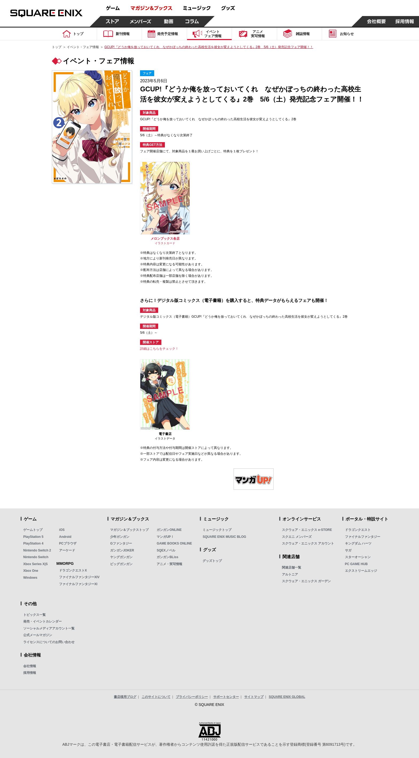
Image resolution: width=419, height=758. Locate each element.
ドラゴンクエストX (73, 570)
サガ (348, 550)
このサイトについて (156, 697)
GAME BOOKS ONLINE (174, 543)
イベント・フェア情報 (83, 47)
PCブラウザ (67, 543)
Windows (30, 578)
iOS (62, 530)
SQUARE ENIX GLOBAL (287, 697)
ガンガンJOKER (122, 550)
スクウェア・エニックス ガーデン (306, 581)
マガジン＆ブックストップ (129, 530)
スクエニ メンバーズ (297, 537)
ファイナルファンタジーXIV (79, 577)
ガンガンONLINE (169, 530)
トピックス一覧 (34, 615)
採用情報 (29, 673)
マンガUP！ (165, 537)
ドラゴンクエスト (358, 530)
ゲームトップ (32, 530)
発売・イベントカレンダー (42, 621)
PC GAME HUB (356, 564)
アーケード (67, 550)
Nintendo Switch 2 (37, 550)
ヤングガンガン (121, 557)
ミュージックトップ (217, 530)
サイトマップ (253, 697)
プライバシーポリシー (192, 697)
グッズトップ (212, 561)
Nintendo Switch (35, 557)
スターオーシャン (358, 557)
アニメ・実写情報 (169, 564)
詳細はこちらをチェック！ (159, 349)
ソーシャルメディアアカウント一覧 (49, 628)
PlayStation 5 (33, 537)
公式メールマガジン (37, 635)
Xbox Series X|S (35, 564)
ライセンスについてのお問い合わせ (49, 642)
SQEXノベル (166, 550)
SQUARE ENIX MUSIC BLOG (224, 537)
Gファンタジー (121, 543)
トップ (56, 47)
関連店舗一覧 (291, 567)
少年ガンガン (119, 537)
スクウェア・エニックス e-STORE (307, 530)
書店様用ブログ (125, 697)
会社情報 (29, 666)
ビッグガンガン (121, 564)
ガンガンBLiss (167, 557)
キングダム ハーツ (358, 543)
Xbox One (30, 571)
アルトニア (290, 574)
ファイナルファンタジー (362, 537)
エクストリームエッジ (361, 571)
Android (65, 537)
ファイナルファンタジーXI (78, 584)
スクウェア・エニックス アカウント (308, 543)
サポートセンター (226, 697)
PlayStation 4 (33, 543)
